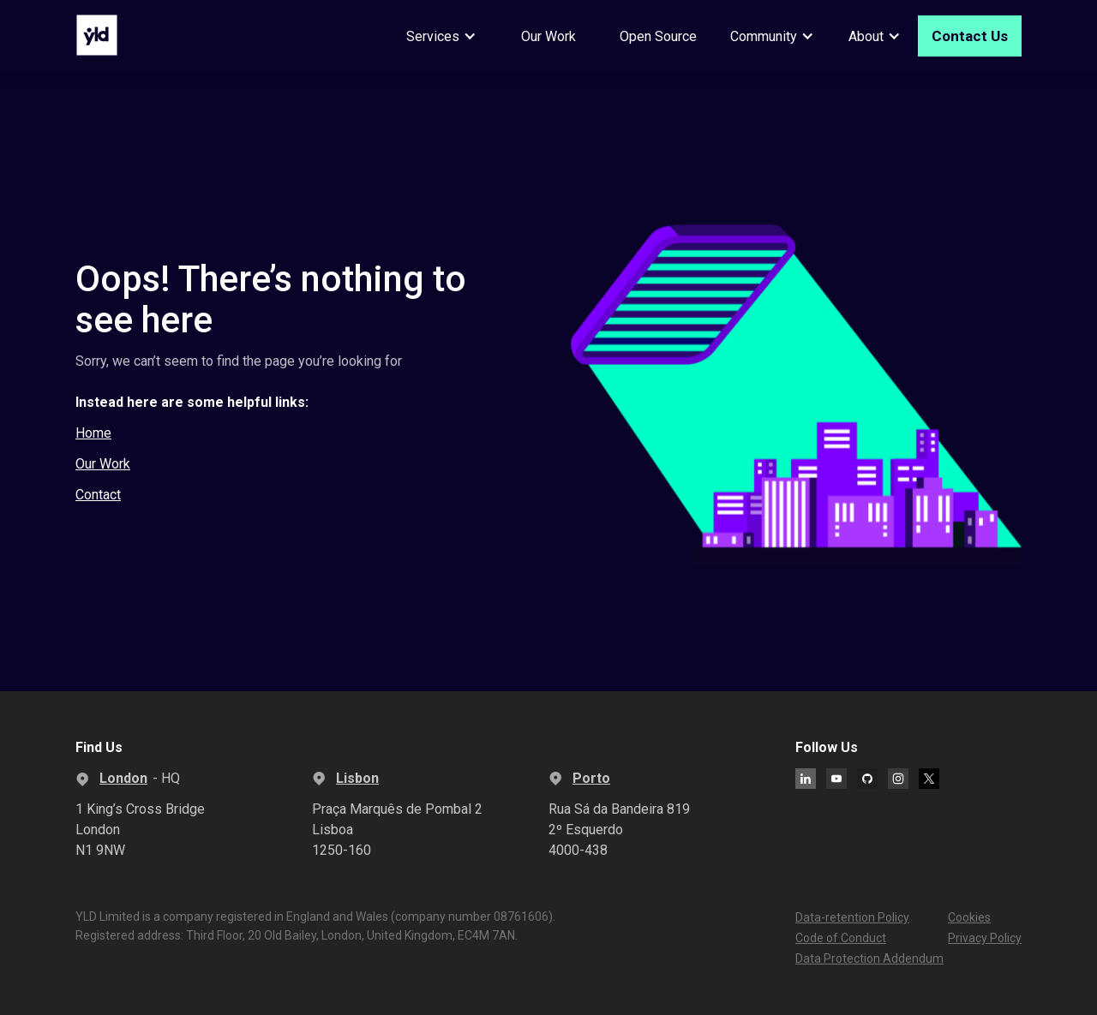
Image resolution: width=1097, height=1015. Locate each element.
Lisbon (357, 778)
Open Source (658, 36)
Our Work (548, 36)
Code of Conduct (840, 938)
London (123, 778)
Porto (591, 778)
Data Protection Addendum (869, 958)
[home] (96, 35)
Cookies (969, 917)
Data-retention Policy (852, 917)
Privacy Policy (985, 938)
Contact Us (970, 36)
